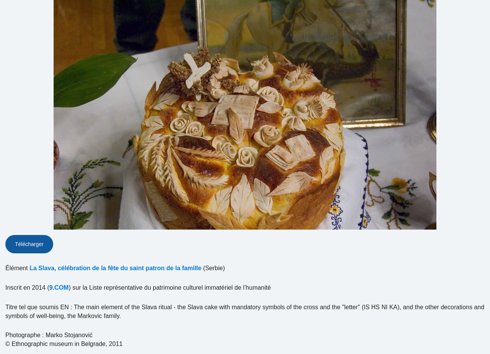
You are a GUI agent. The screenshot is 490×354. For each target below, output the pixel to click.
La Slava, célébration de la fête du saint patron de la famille (115, 268)
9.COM (59, 287)
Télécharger (29, 244)
